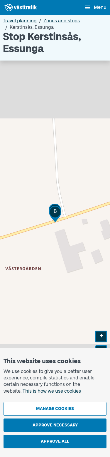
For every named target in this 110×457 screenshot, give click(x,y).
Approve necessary (55, 425)
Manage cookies (55, 408)
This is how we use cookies (52, 391)
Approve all (55, 441)
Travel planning (20, 21)
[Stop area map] (55, 221)
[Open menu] (95, 7)
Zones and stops (61, 21)
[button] (55, 214)
